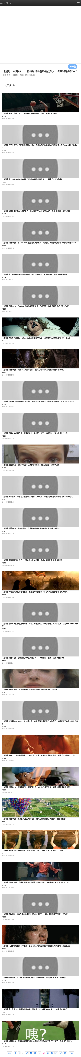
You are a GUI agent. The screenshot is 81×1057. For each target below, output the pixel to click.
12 (35, 1053)
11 (31, 1053)
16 (52, 1053)
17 (56, 1053)
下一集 (72, 66)
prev (9, 1053)
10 (27, 1053)
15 (48, 1053)
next (71, 1053)
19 (65, 1053)
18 (61, 1053)
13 (40, 1053)
